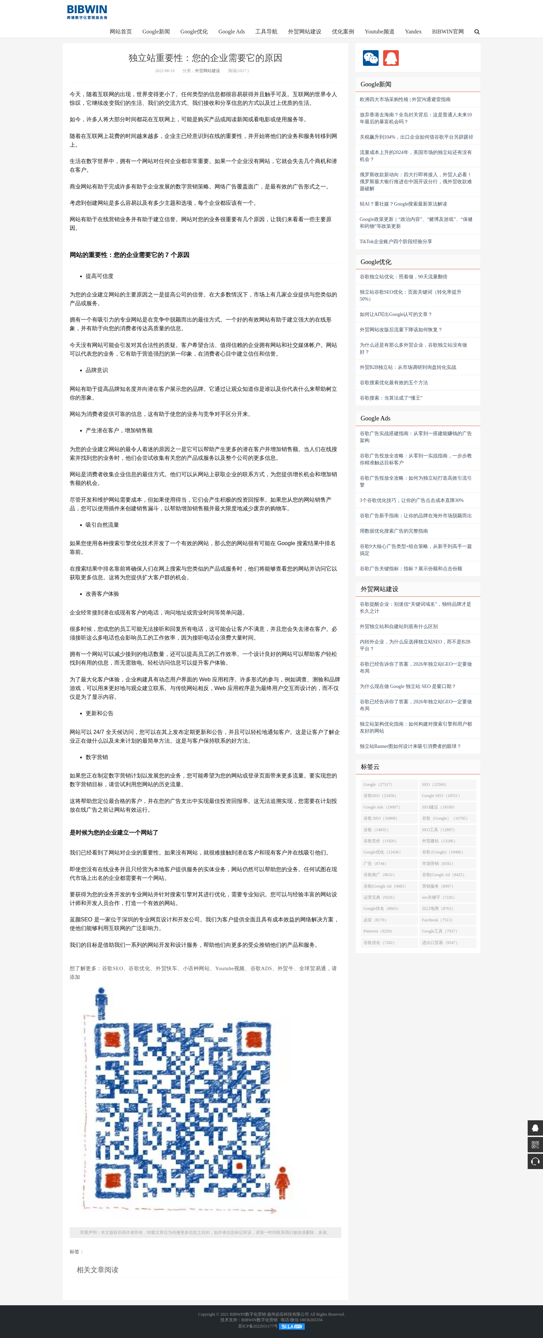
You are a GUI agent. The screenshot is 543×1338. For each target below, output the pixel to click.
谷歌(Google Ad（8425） (444, 874)
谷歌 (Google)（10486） (443, 852)
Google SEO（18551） (442, 795)
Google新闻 (156, 31)
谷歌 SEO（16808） (382, 818)
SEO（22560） (435, 784)
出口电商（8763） (439, 908)
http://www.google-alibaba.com (87, 12)
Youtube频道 (380, 31)
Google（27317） (379, 784)
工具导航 (266, 31)
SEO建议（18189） (439, 807)
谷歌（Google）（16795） (446, 818)
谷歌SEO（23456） (381, 795)
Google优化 (194, 31)
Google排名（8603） (382, 908)
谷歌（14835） (377, 829)
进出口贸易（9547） (441, 942)
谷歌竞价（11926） (381, 840)
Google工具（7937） (440, 931)
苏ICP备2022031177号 (258, 1326)
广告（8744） (376, 863)
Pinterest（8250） (379, 931)
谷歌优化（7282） (380, 942)
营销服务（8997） (439, 886)
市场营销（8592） (439, 863)
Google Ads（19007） (383, 807)
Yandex (413, 31)
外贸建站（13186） (440, 840)
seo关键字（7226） (439, 897)
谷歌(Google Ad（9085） (386, 886)
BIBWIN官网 (448, 31)
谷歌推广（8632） (380, 874)
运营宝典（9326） (380, 897)
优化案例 (343, 31)
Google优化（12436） (383, 852)
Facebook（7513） (438, 920)
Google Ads (231, 31)
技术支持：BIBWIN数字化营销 (249, 1319)
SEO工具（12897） (439, 829)
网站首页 (121, 31)
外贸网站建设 (304, 31)
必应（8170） (376, 920)
